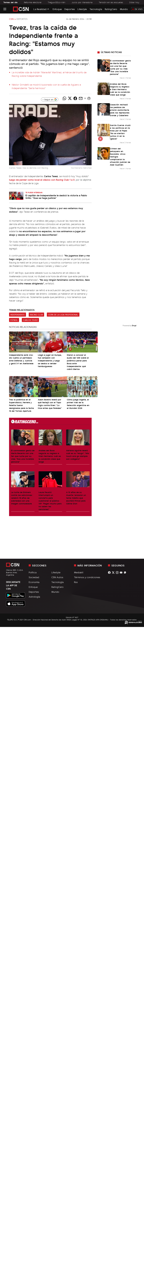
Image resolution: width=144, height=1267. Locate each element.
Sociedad (34, 577)
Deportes (69, 9)
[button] (89, 98)
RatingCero (111, 9)
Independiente (17, 314)
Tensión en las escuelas (111, 2)
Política (33, 572)
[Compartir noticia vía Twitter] (70, 98)
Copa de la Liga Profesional (63, 314)
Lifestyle (82, 9)
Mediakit (78, 572)
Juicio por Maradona (82, 2)
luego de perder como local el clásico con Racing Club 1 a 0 (42, 179)
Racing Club (36, 314)
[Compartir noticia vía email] (80, 98)
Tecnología (96, 9)
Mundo (124, 9)
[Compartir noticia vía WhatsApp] (64, 98)
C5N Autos (57, 577)
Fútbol (14, 319)
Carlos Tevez (30, 319)
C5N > (12, 19)
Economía (34, 582)
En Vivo (137, 9)
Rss (76, 582)
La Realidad (39, 9)
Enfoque (57, 9)
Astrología (34, 596)
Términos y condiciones (87, 577)
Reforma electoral (33, 2)
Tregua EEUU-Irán (56, 2)
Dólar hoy (134, 2)
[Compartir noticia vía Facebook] (75, 98)
